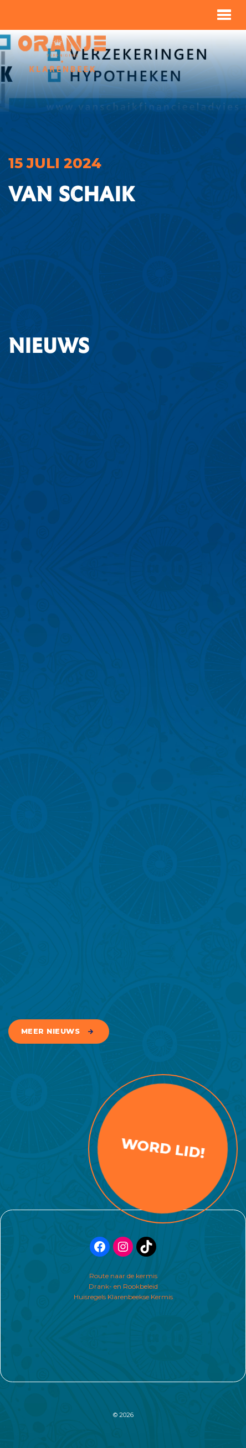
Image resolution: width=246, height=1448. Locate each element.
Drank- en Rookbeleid (123, 1286)
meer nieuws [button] (50, 1031)
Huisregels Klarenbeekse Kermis (123, 1297)
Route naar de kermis (123, 1276)
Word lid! (163, 1147)
